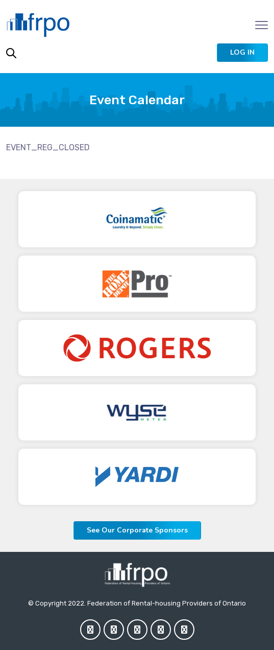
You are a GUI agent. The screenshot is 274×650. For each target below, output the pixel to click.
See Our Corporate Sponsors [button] (137, 530)
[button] (242, 52)
